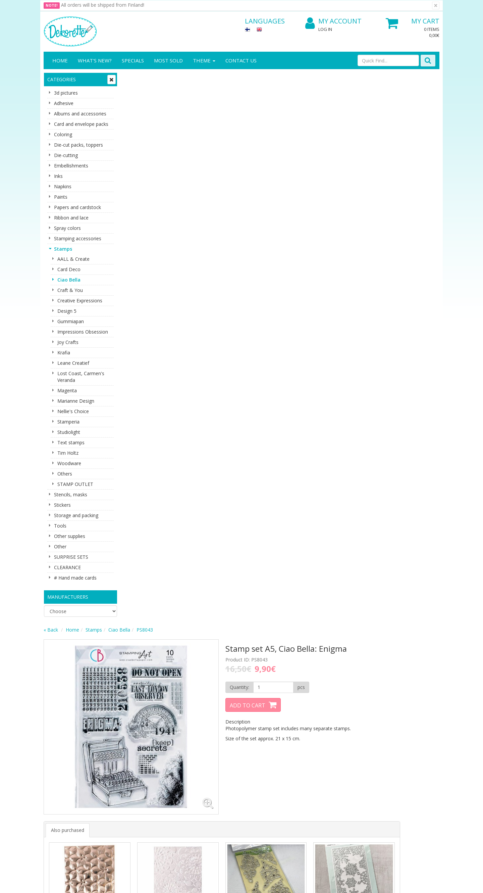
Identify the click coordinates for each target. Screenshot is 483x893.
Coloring (63, 134)
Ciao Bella (68, 280)
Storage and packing (76, 515)
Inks (58, 176)
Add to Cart (307, 154)
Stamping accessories (77, 238)
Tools (60, 526)
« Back (131, 78)
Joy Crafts (67, 342)
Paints (60, 197)
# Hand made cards (75, 578)
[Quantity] (328, 136)
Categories (61, 79)
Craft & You (70, 290)
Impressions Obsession (82, 332)
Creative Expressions (79, 300)
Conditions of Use (124, 780)
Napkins (62, 186)
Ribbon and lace (71, 217)
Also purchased (148, 258)
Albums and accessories (80, 113)
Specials (133, 60)
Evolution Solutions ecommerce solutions (398, 883)
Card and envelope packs (81, 124)
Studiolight (68, 432)
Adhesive (63, 103)
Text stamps (71, 442)
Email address (164, 691)
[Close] (435, 5)
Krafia (63, 352)
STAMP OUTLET (75, 484)
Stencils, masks (70, 494)
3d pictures (66, 93)
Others (64, 473)
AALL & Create (73, 259)
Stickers (62, 505)
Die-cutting (66, 155)
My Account (333, 21)
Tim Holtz (67, 453)
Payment (114, 790)
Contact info (58, 769)
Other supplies (69, 536)
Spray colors (67, 228)
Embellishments (71, 165)
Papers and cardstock (77, 207)
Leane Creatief (73, 363)
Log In (325, 29)
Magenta (67, 390)
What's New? (95, 60)
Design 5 (66, 311)
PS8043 (225, 78)
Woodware (69, 463)
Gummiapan (70, 321)
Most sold (168, 60)
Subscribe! (163, 718)
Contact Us (241, 60)
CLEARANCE (67, 567)
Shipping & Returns (125, 769)
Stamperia (68, 421)
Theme (204, 60)
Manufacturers (67, 597)
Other (60, 546)
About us (54, 759)
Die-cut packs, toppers (78, 145)
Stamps (63, 249)
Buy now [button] (161, 374)
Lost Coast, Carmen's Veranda (80, 376)
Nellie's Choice (73, 411)
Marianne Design (75, 401)
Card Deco (68, 269)
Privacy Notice (120, 759)
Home (60, 60)
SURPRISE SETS (71, 557)
